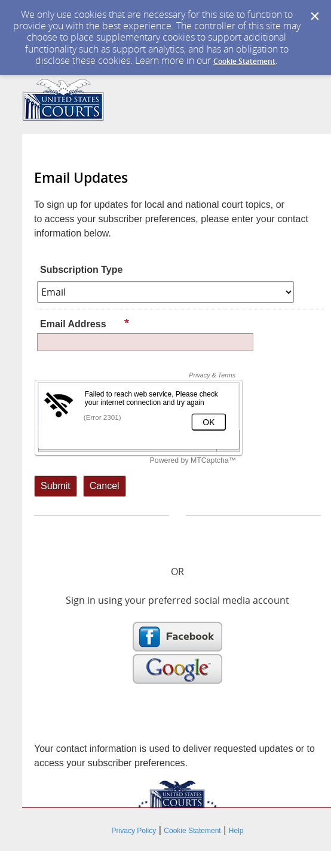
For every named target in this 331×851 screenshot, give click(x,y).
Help (236, 831)
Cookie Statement (244, 61)
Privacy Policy (134, 831)
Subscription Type (81, 270)
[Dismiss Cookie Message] (315, 16)
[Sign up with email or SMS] (55, 486)
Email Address (85, 323)
